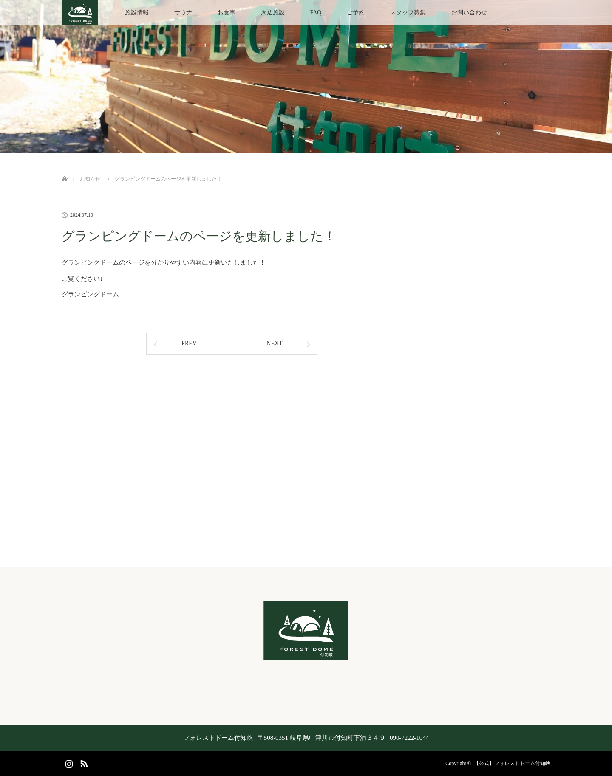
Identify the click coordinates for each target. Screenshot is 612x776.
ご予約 (356, 12)
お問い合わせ (469, 12)
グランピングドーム (90, 294)
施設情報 (137, 12)
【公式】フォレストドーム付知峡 (512, 763)
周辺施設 (273, 12)
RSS (82, 762)
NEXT (274, 343)
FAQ (316, 12)
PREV (189, 343)
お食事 (226, 12)
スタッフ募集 (408, 12)
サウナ (183, 12)
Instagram (68, 762)
